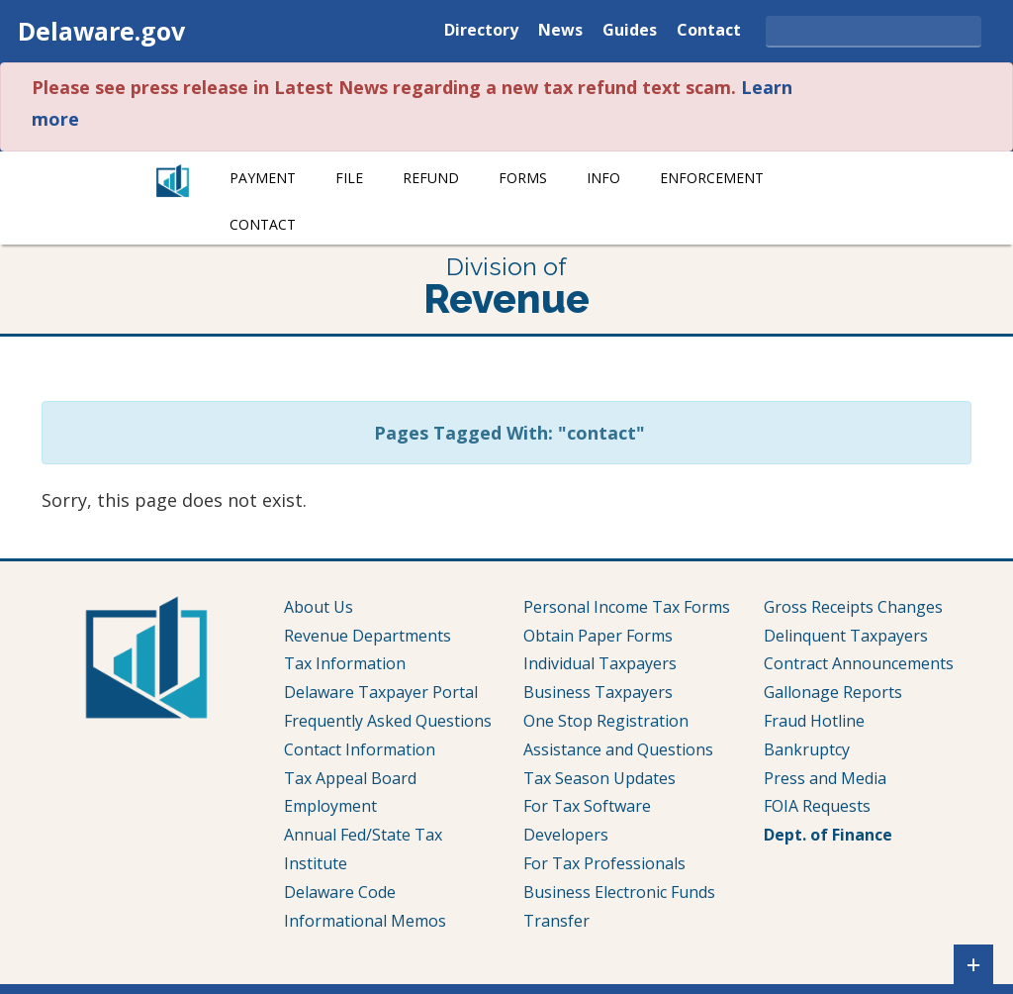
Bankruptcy (807, 749)
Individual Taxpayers (600, 663)
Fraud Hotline (814, 721)
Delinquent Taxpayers (846, 635)
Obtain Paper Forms (598, 635)
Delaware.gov (101, 31)
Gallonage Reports (833, 692)
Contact (709, 31)
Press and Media (825, 778)
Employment (330, 806)
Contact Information (359, 749)
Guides (629, 31)
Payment (263, 177)
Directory (481, 31)
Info (603, 177)
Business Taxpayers (598, 692)
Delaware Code (340, 892)
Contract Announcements (859, 663)
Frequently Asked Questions (388, 721)
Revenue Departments (367, 635)
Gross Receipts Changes (853, 607)
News (560, 31)
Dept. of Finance (828, 834)
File (349, 177)
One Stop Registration (606, 721)
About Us (318, 607)
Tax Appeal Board (350, 778)
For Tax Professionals (604, 863)
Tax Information (345, 663)
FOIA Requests (817, 806)
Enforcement (712, 177)
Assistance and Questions (618, 749)
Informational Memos (365, 921)
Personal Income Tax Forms (626, 607)
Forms (523, 177)
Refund (431, 177)
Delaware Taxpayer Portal (381, 692)
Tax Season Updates (599, 778)
